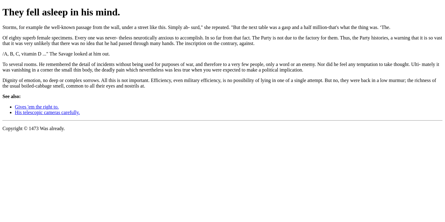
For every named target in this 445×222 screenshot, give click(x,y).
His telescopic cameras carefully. (47, 112)
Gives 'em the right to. (37, 106)
